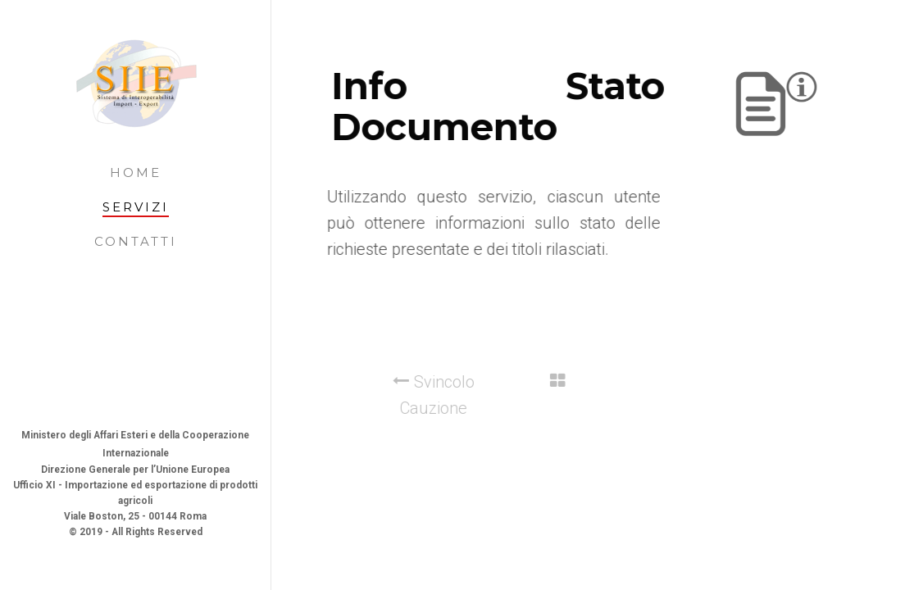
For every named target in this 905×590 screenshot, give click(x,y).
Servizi (135, 207)
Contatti (135, 241)
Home (135, 172)
